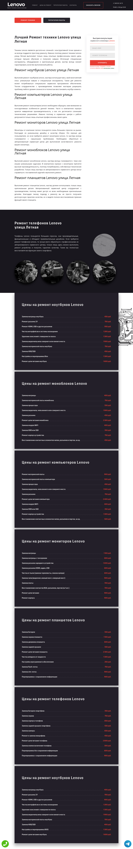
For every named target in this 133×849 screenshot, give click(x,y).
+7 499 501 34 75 (118, 3)
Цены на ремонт (45, 5)
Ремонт (35, 5)
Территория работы (60, 5)
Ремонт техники (28, 20)
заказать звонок (93, 5)
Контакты (73, 5)
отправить (102, 63)
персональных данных (109, 68)
